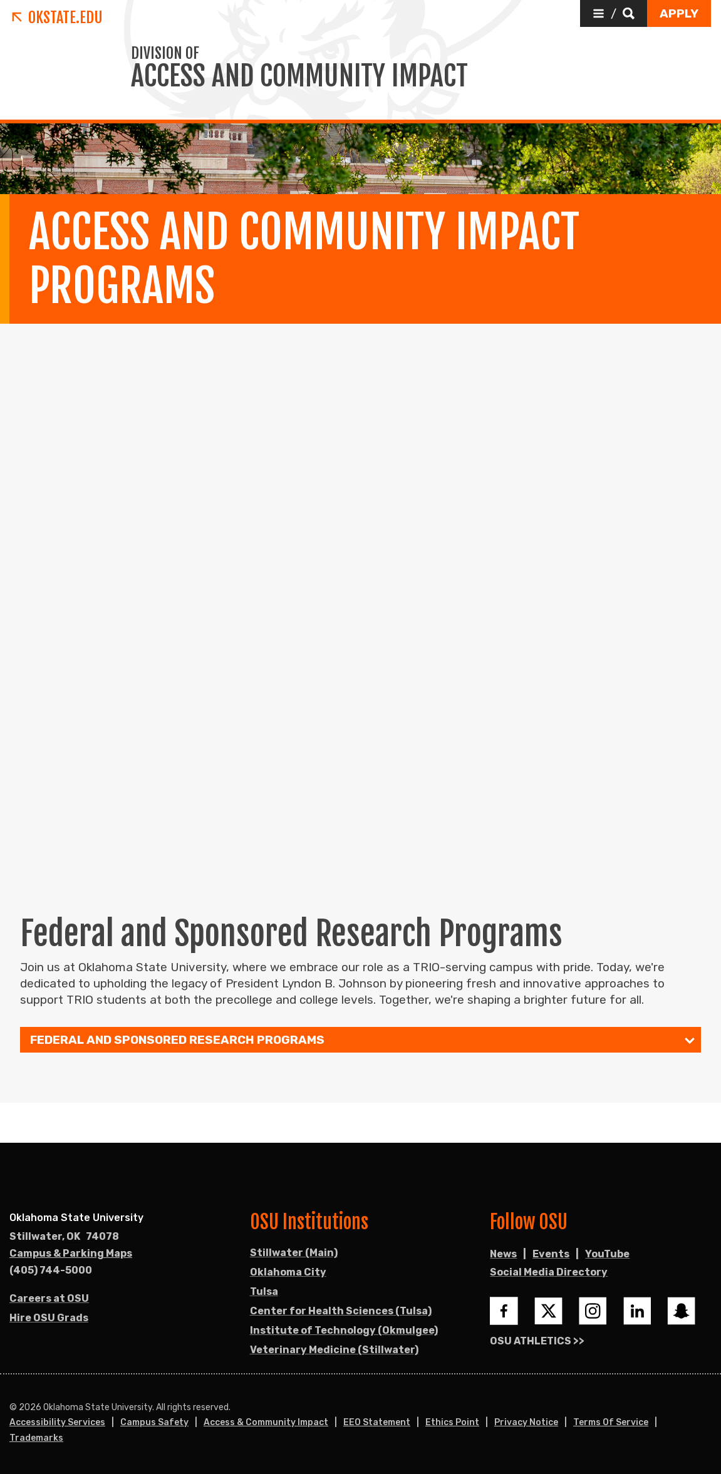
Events (550, 1254)
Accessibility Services (57, 1422)
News (503, 1254)
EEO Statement (376, 1422)
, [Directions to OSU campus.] (64, 1236)
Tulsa (264, 1291)
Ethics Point (452, 1422)
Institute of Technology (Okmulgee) (344, 1330)
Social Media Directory (549, 1272)
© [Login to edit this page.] (13, 1408)
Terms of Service (610, 1422)
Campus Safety (154, 1422)
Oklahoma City (288, 1272)
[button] (613, 13)
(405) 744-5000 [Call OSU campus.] (50, 1270)
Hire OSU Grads (48, 1318)
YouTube (607, 1254)
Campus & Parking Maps (70, 1253)
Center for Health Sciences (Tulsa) (341, 1311)
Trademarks (36, 1438)
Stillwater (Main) (294, 1253)
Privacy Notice (526, 1422)
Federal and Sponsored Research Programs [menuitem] (177, 1040)
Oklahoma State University (76, 1218)
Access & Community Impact (266, 1422)
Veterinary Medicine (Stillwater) (334, 1350)
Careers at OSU (49, 1298)
